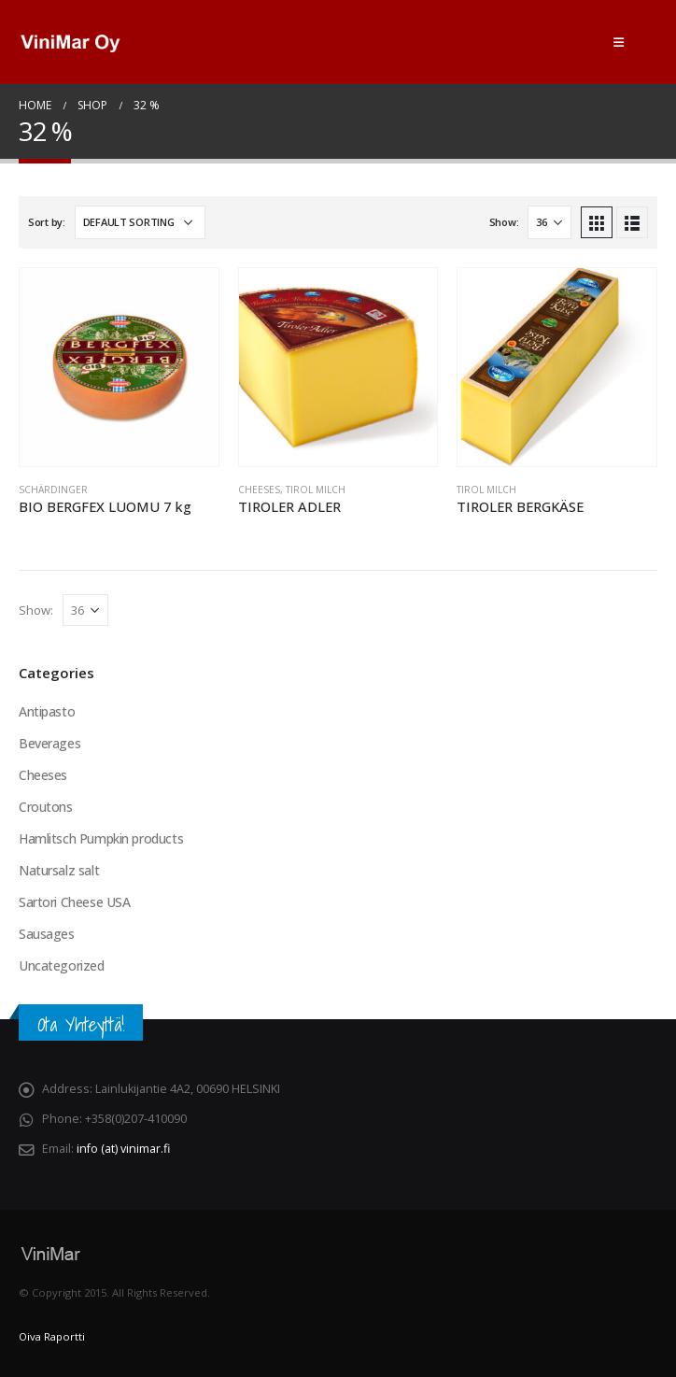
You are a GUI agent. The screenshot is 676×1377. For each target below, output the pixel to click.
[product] (119, 367)
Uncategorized (62, 965)
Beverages (49, 743)
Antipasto (47, 711)
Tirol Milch (315, 489)
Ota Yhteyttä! (80, 1024)
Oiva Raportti (52, 1336)
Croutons (46, 807)
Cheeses (259, 489)
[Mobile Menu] (618, 42)
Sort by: (46, 222)
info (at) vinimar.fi (123, 1149)
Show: (504, 222)
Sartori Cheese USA (74, 902)
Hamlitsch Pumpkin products (101, 838)
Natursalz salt (59, 870)
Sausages (47, 934)
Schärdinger (53, 489)
